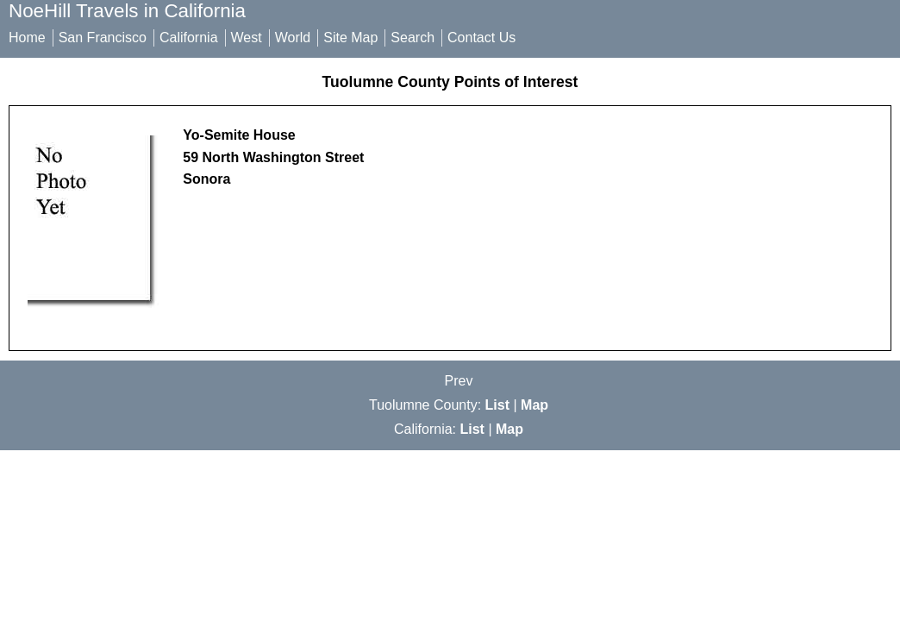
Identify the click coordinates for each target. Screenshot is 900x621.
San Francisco (103, 37)
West (246, 37)
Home (27, 37)
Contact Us (481, 37)
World (293, 37)
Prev (459, 380)
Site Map (350, 37)
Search (412, 37)
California (188, 37)
